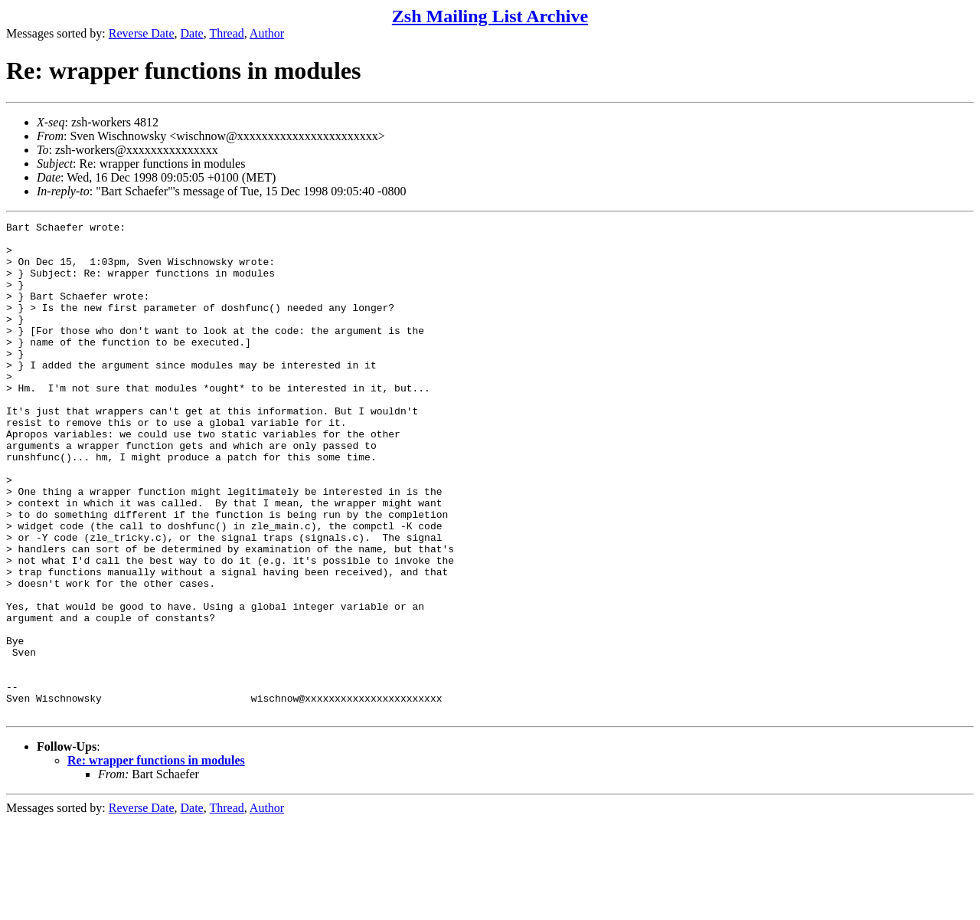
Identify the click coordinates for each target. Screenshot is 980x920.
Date (192, 33)
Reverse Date (142, 33)
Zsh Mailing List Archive (490, 16)
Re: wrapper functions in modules (156, 859)
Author (267, 33)
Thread (226, 33)
